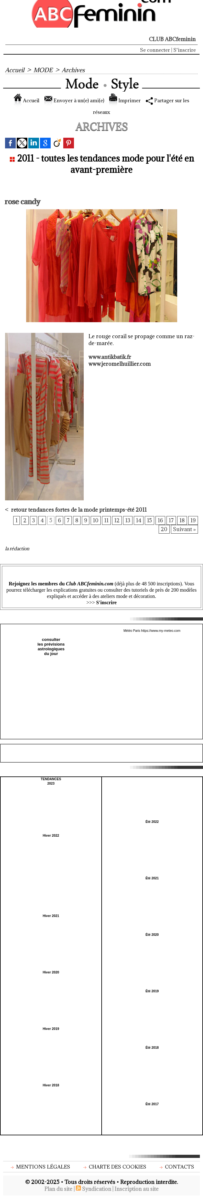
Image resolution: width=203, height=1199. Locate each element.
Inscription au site (137, 1189)
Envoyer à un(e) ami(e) (72, 100)
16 (160, 520)
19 (193, 520)
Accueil (15, 70)
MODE (43, 70)
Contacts (176, 1167)
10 (95, 520)
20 (164, 529)
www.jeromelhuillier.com (119, 363)
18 (182, 520)
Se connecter (155, 50)
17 (171, 520)
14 (138, 520)
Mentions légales (39, 1167)
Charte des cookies (114, 1167)
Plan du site (57, 1189)
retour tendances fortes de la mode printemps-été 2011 (79, 509)
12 (116, 520)
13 (127, 520)
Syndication (96, 1189)
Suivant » (184, 529)
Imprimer (126, 100)
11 (106, 520)
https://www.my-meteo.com (161, 631)
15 (149, 520)
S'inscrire (184, 50)
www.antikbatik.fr (109, 357)
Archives (74, 70)
